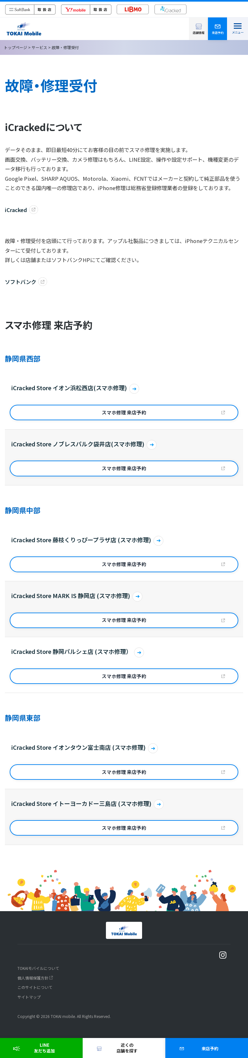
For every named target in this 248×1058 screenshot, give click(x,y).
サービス (39, 47)
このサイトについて (34, 987)
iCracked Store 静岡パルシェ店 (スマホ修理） (71, 651)
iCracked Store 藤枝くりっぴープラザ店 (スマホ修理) (81, 540)
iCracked (16, 210)
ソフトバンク (20, 282)
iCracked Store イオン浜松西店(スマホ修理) (69, 388)
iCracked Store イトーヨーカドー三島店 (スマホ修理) (81, 803)
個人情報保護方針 (32, 978)
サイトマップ (29, 997)
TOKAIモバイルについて (38, 968)
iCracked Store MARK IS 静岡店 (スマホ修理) (70, 596)
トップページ (15, 47)
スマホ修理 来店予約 (124, 412)
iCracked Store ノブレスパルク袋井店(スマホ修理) (77, 444)
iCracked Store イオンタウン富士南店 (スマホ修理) (78, 747)
